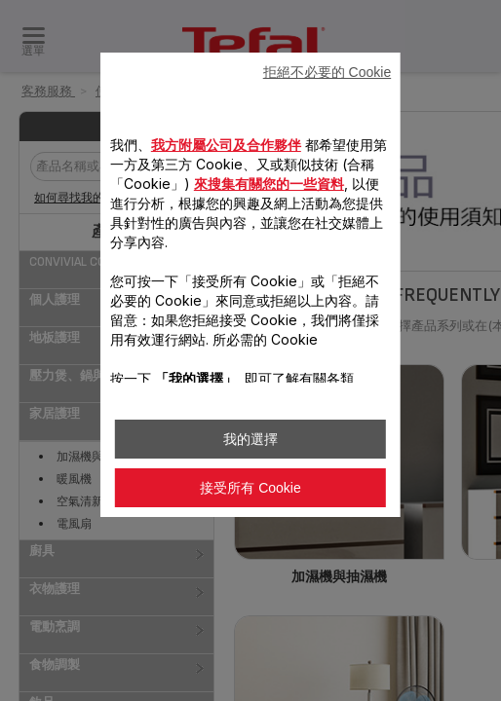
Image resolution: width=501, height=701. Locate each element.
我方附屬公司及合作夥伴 (226, 144)
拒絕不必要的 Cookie (327, 72)
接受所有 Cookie (250, 488)
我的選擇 (250, 439)
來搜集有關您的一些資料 (269, 183)
